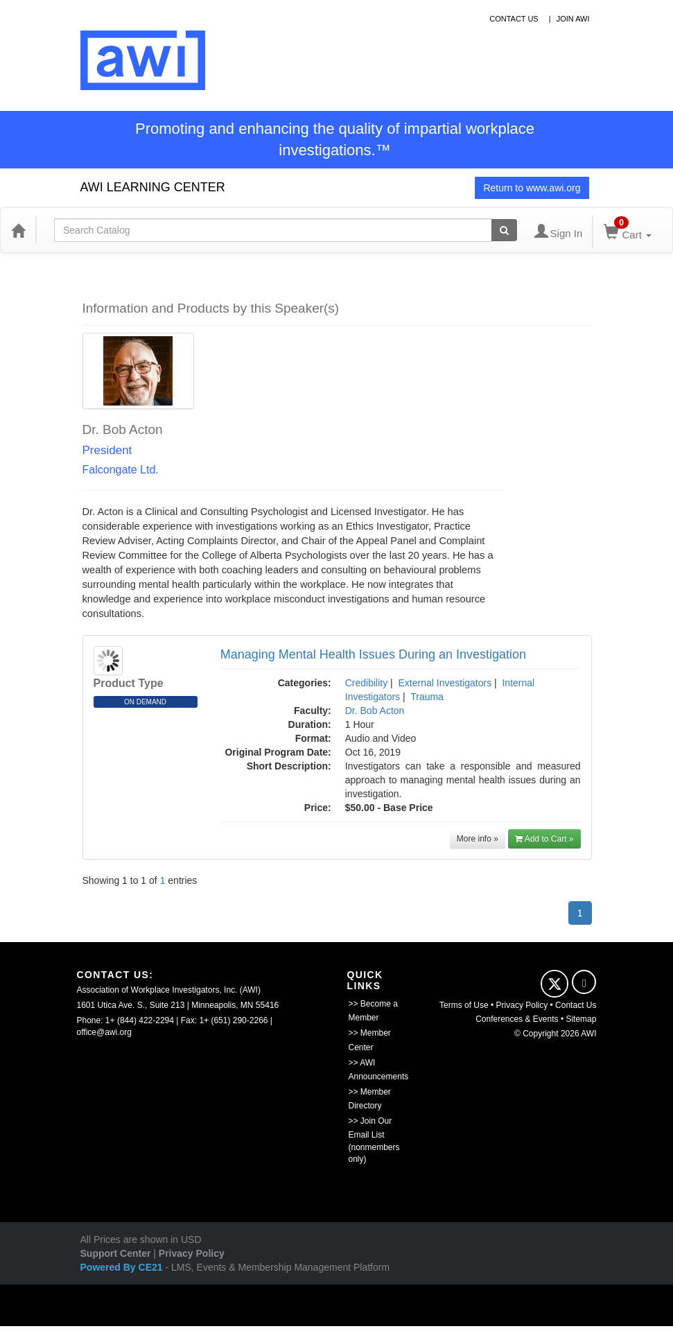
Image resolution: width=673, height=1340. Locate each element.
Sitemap (581, 1019)
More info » (477, 839)
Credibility (366, 682)
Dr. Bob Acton (375, 710)
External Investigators (445, 682)
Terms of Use (464, 1005)
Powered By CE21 (123, 1267)
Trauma (427, 696)
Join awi (573, 19)
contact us (514, 19)
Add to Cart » (544, 839)
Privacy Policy (522, 1005)
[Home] (18, 230)
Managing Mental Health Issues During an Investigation (373, 654)
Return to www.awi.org (531, 187)
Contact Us (575, 1005)
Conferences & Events (516, 1019)
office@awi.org (104, 1032)
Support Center (115, 1253)
